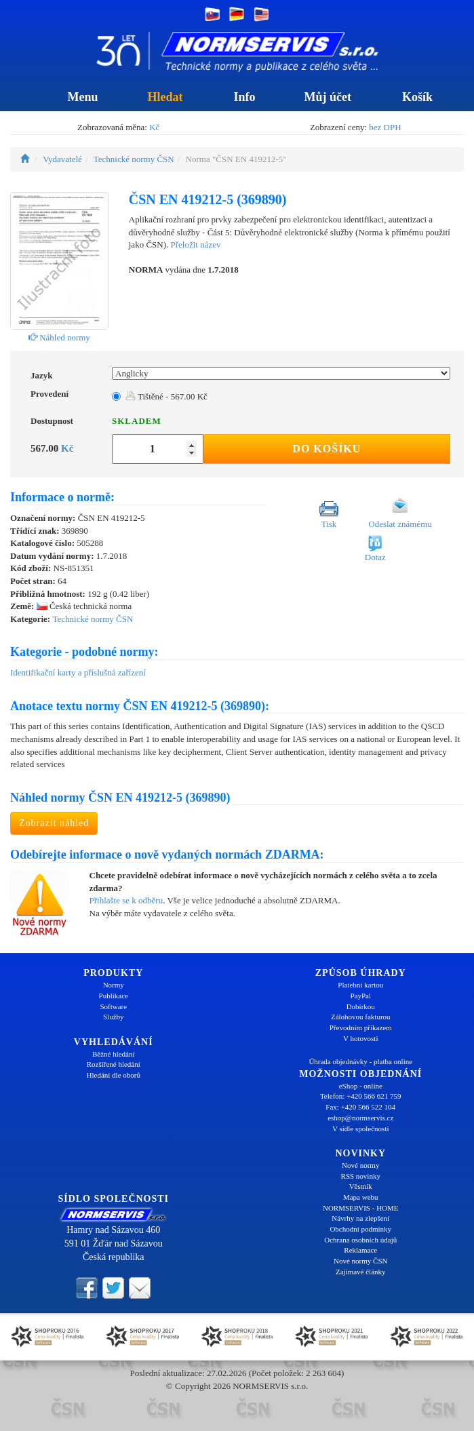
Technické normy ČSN (134, 159)
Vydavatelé (62, 159)
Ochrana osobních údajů (360, 1240)
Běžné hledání (113, 1054)
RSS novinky (360, 1176)
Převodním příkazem (361, 1027)
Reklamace (360, 1250)
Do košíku (326, 448)
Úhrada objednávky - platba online (360, 1061)
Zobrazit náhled (54, 823)
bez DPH (385, 127)
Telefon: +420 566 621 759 (360, 1096)
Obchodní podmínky (360, 1229)
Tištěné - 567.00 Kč (166, 396)
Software (113, 1006)
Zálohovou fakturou (361, 1017)
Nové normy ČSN (360, 1261)
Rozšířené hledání (113, 1064)
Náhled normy (59, 337)
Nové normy (360, 1165)
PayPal (360, 996)
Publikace (113, 996)
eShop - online (360, 1086)
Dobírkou (361, 1006)
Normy (113, 985)
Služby (113, 1017)
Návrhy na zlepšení (360, 1218)
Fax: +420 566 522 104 (360, 1107)
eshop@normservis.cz (360, 1118)
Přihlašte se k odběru (126, 900)
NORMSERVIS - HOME (361, 1208)
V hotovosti (360, 1038)
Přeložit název (196, 244)
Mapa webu (360, 1197)
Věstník (360, 1186)
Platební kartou (360, 985)
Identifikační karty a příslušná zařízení (78, 672)
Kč (154, 127)
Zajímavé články (361, 1272)
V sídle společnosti (360, 1128)
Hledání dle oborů (113, 1075)
